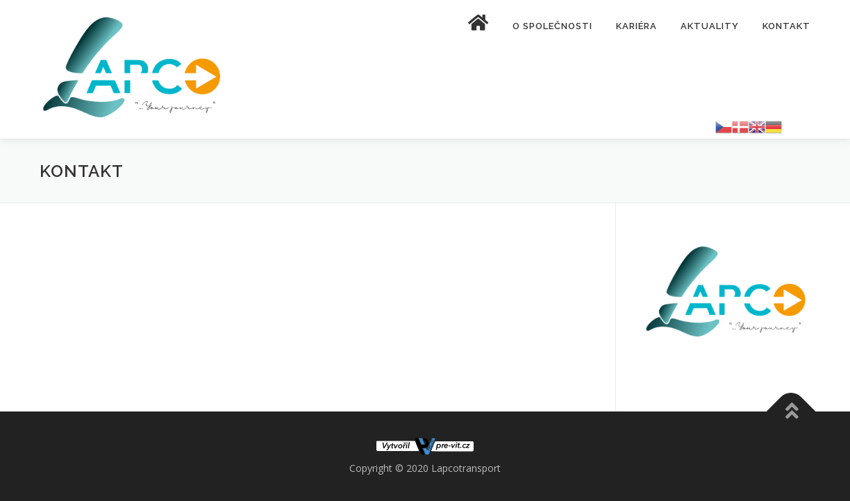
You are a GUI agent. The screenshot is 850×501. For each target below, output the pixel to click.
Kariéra (636, 26)
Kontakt (786, 26)
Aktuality (710, 26)
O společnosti (552, 26)
